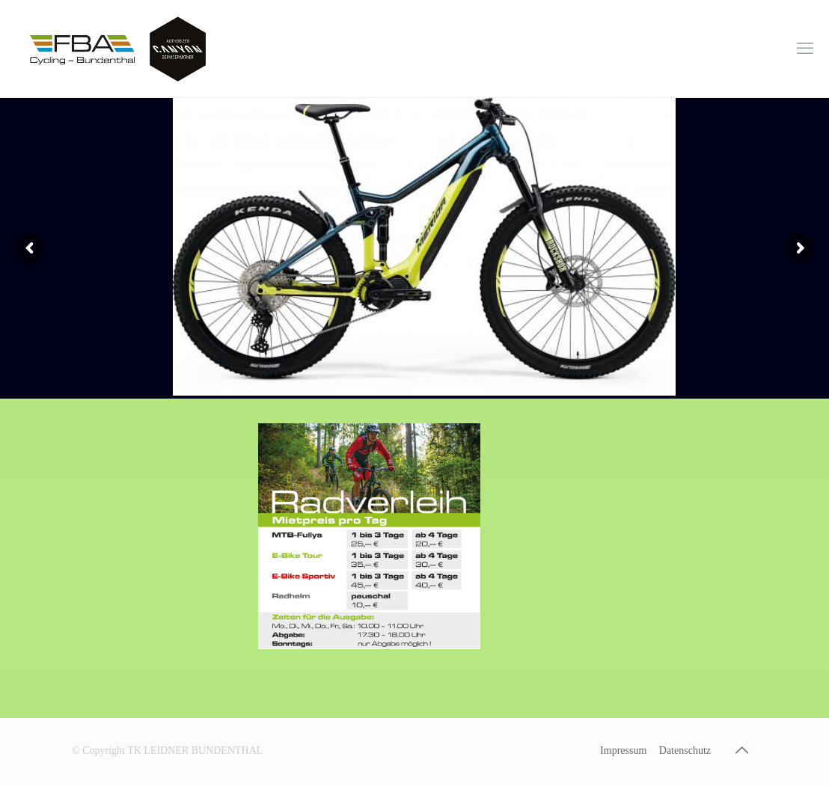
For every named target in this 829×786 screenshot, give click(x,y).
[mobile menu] (805, 48)
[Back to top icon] (741, 750)
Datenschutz (685, 750)
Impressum (623, 750)
